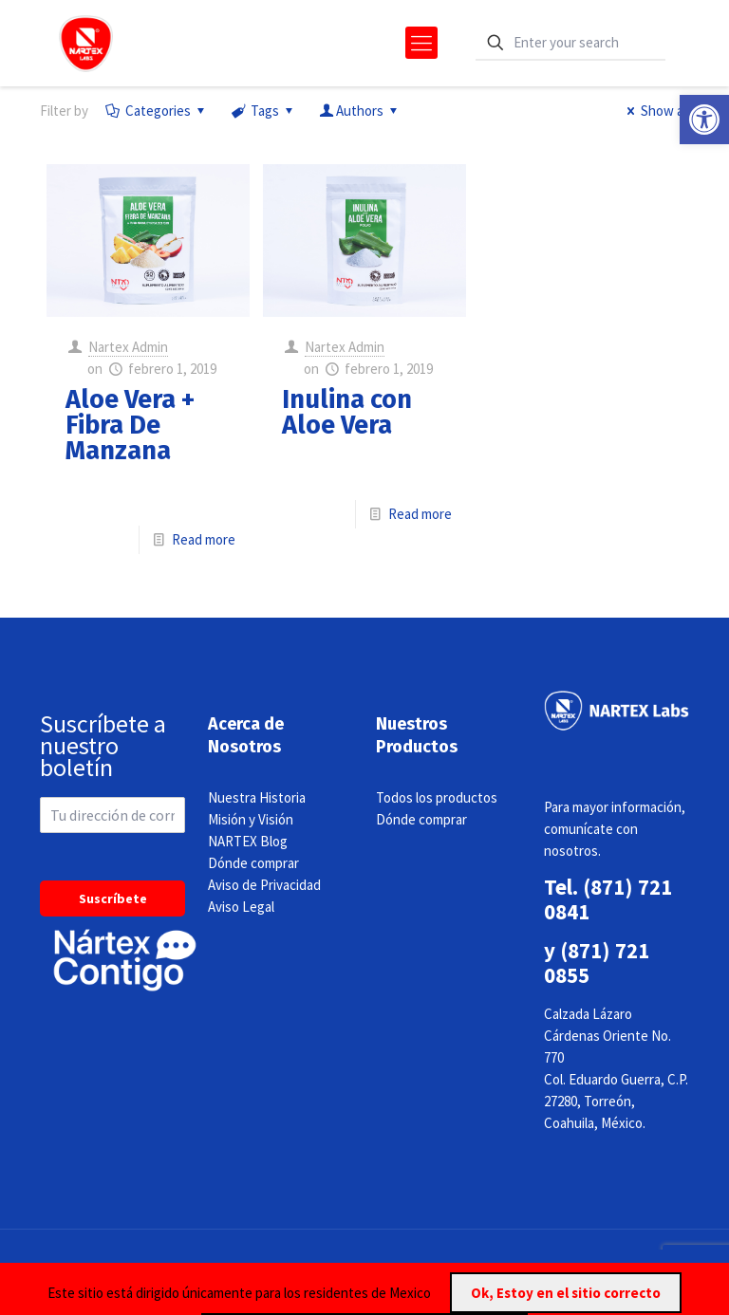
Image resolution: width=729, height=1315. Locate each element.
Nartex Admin (128, 347)
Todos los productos (436, 797)
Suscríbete (113, 898)
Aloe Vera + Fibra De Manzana (130, 425)
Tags (263, 111)
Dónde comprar (253, 863)
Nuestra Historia (257, 797)
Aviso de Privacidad (264, 885)
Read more (203, 539)
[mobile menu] (421, 43)
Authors (359, 111)
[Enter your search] (570, 43)
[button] (704, 119)
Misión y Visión (250, 819)
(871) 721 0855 (596, 962)
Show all (655, 111)
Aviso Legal (241, 907)
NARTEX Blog (248, 841)
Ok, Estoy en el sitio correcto (566, 1293)
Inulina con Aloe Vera (347, 412)
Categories (157, 111)
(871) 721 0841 (608, 899)
